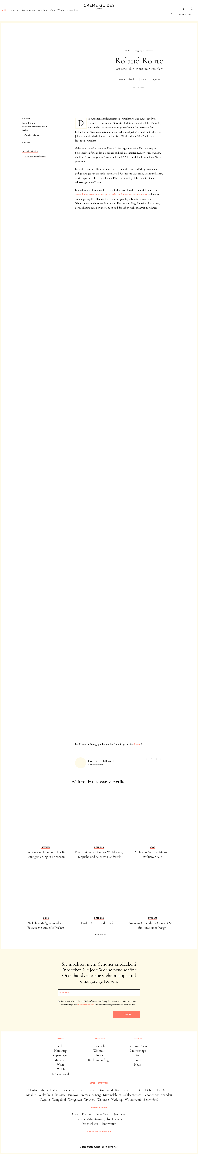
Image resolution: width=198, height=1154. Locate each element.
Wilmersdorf (133, 1100)
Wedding (117, 1100)
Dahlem (55, 1090)
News (137, 1065)
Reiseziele (99, 1046)
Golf (138, 1055)
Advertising (94, 1119)
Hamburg (19, 14)
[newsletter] (109, 1138)
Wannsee (103, 1100)
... (23, 147)
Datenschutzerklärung (85, 1004)
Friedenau (68, 1090)
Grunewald (106, 1090)
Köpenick (137, 1090)
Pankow (73, 1095)
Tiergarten (75, 1100)
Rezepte (137, 1060)
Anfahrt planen (31, 134)
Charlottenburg (38, 1090)
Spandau (166, 1095)
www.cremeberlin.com (35, 155)
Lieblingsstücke (138, 1046)
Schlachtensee (132, 1095)
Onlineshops (138, 1051)
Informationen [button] (99, 1107)
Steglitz (45, 1100)
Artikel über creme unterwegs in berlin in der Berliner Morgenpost (111, 194)
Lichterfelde (153, 1090)
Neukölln (44, 1095)
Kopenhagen (33, 14)
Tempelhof (59, 1100)
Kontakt (87, 1114)
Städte (10, 8)
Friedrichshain (87, 1090)
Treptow (89, 1100)
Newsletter (119, 1114)
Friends (117, 1119)
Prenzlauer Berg (90, 1095)
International (77, 14)
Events (80, 1119)
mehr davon (100, 933)
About (75, 1114)
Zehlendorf (150, 1100)
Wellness (99, 1051)
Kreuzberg (122, 1090)
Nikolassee (59, 1095)
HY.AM (115, 1147)
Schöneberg (150, 1095)
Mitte (166, 1090)
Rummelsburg (112, 1095)
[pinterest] (102, 1138)
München (47, 14)
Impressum (109, 1124)
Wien (57, 14)
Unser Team (102, 1114)
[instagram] (95, 1138)
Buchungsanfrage (99, 1060)
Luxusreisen (27, 8)
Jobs (107, 1119)
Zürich (65, 14)
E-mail (137, 744)
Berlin (9, 14)
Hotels (99, 1055)
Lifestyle (45, 8)
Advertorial (139, 87)
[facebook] (88, 1138)
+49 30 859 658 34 (30, 150)
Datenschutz (90, 1124)
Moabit (31, 1095)
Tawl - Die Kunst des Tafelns (99, 923)
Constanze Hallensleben (127, 79)
